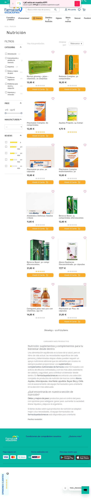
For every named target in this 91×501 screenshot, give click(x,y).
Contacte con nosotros (55, 448)
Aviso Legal (30, 454)
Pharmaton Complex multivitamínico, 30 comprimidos (68, 171)
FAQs (49, 445)
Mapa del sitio (52, 441)
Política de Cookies (33, 451)
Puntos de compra (32, 458)
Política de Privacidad (33, 447)
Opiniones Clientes (3, 484)
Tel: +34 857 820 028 (54, 458)
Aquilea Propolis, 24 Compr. (71, 123)
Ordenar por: (62, 43)
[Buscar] (39, 9)
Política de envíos (32, 461)
